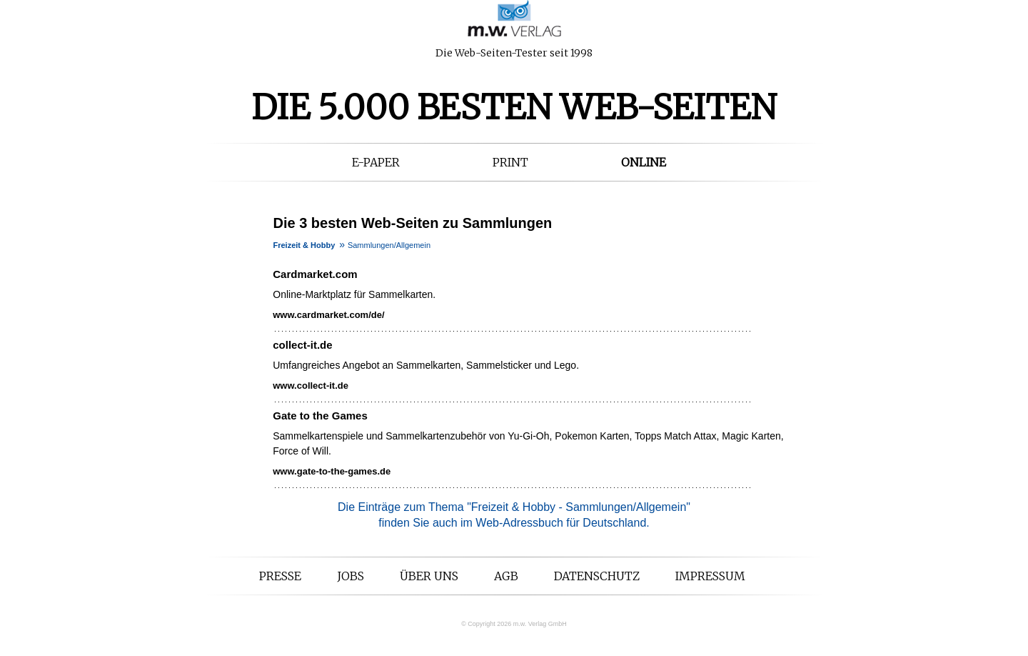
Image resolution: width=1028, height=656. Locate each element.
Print (510, 162)
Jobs (350, 576)
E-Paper (376, 162)
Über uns (429, 576)
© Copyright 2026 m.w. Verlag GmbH (514, 623)
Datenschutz (597, 576)
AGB (506, 576)
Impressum (710, 576)
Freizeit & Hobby (304, 245)
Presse (280, 576)
